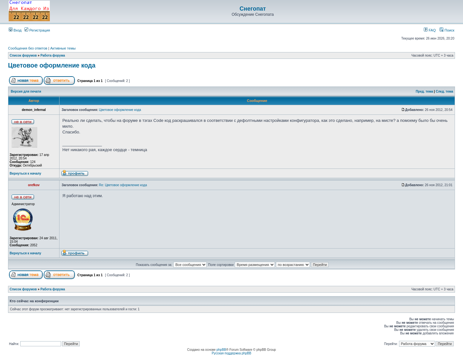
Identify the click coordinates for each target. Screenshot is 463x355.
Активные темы (63, 48)
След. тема (444, 91)
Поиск (447, 30)
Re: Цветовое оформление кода (123, 185)
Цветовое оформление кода (51, 65)
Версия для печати (26, 91)
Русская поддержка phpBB (231, 353)
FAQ (430, 30)
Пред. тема (424, 91)
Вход (15, 30)
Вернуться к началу (25, 173)
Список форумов (23, 55)
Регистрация (37, 30)
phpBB (221, 349)
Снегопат (253, 8)
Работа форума (53, 55)
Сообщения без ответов (27, 48)
